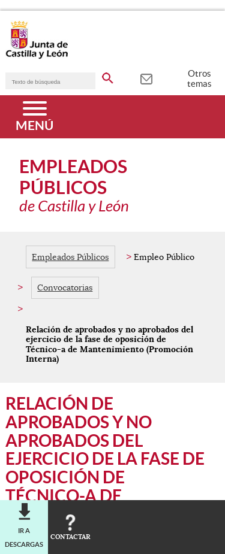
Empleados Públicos (70, 257)
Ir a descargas (24, 537)
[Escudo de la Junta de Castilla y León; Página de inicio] (36, 56)
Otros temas (199, 78)
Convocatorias (64, 287)
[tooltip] (146, 77)
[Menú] (34, 116)
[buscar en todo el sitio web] (107, 76)
